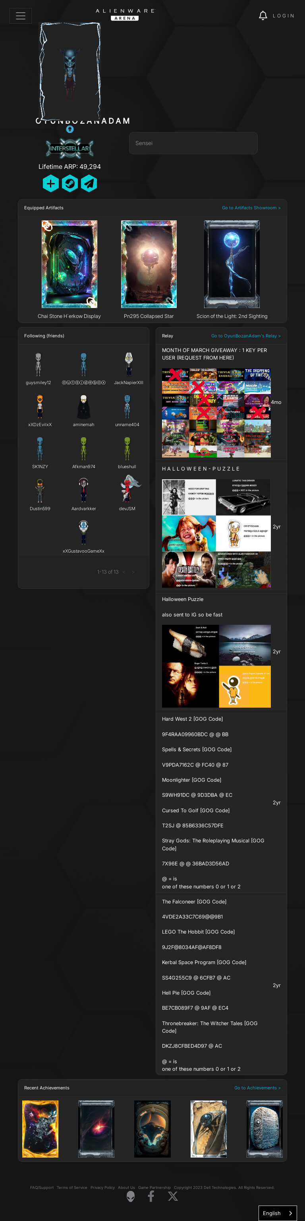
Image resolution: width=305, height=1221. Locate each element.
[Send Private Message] (89, 183)
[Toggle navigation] (21, 16)
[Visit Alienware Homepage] (130, 1196)
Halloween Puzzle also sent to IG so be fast (192, 606)
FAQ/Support (42, 1187)
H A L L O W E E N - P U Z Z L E (200, 469)
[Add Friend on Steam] (70, 183)
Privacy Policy (103, 1187)
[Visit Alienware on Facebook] (151, 1196)
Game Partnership (154, 1187)
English (272, 1213)
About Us (126, 1187)
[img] (239, 15)
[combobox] (278, 1213)
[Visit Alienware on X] (173, 1196)
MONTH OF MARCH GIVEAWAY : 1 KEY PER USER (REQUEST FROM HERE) (214, 354)
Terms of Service (72, 1187)
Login (284, 16)
